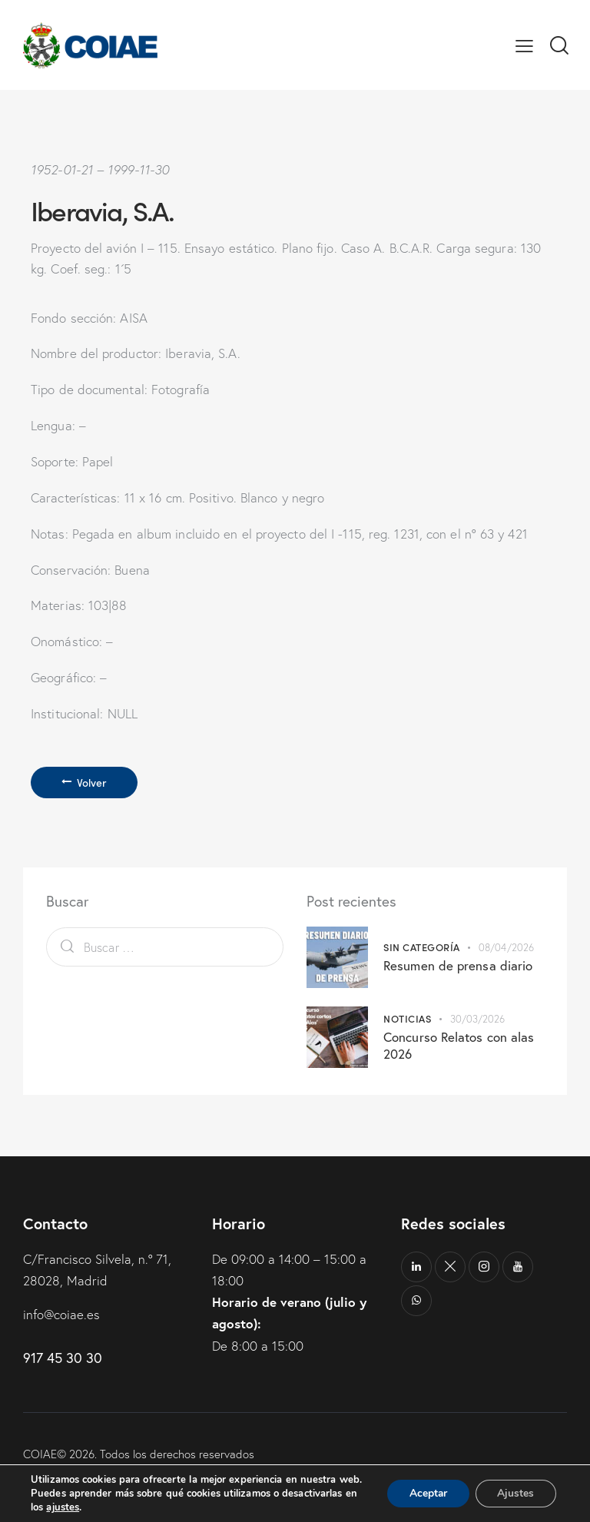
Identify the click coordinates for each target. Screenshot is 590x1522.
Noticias (407, 1019)
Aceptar (425, 1486)
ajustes (62, 1507)
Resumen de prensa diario (457, 965)
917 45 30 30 (62, 1357)
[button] (524, 45)
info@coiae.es (62, 1314)
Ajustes (514, 1486)
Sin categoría (421, 947)
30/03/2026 (477, 1019)
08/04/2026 (506, 947)
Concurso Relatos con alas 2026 (459, 1046)
